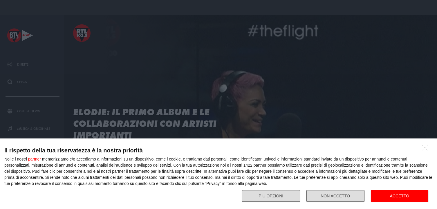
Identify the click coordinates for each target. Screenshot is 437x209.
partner (34, 159)
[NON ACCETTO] (426, 149)
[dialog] (218, 174)
